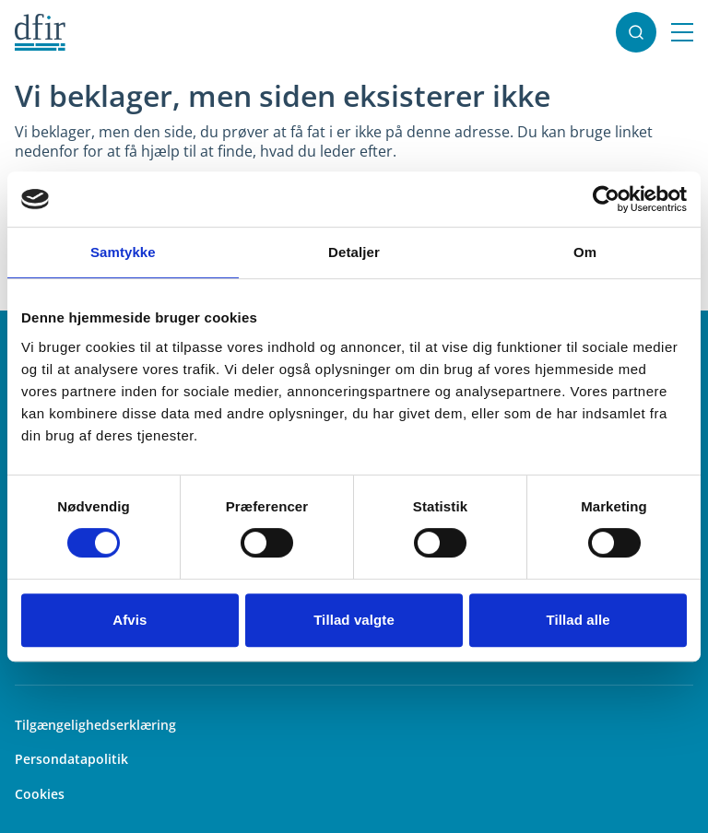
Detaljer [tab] (354, 252)
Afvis (129, 620)
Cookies (40, 794)
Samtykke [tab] (123, 252)
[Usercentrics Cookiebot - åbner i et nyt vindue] (606, 199)
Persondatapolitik (71, 759)
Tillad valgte (354, 620)
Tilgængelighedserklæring (95, 724)
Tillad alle (578, 620)
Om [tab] (584, 252)
